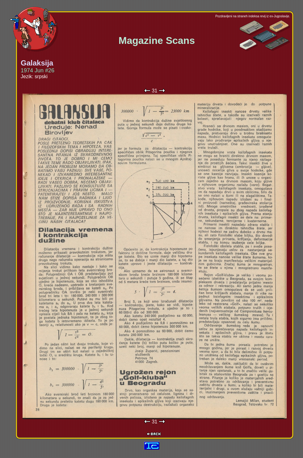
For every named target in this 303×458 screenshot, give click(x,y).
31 (155, 90)
